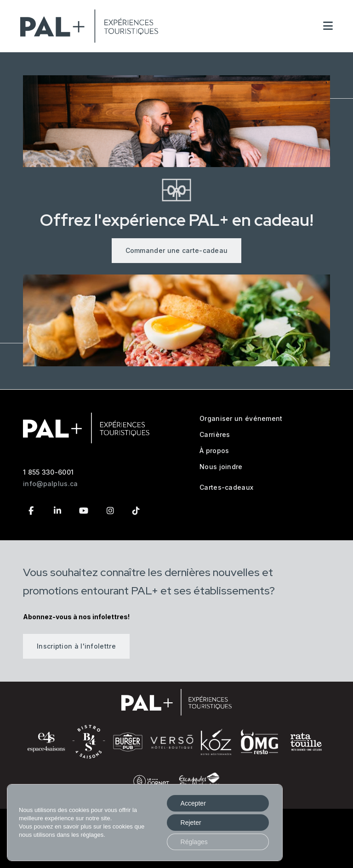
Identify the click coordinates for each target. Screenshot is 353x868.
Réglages (194, 842)
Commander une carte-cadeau (176, 250)
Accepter (193, 803)
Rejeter (191, 822)
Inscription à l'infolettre (76, 646)
